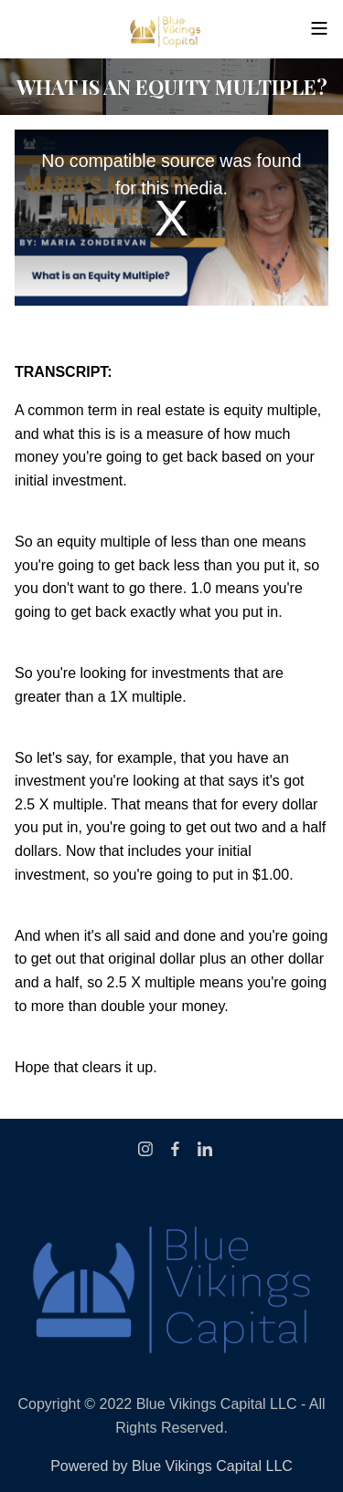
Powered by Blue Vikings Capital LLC (171, 1466)
